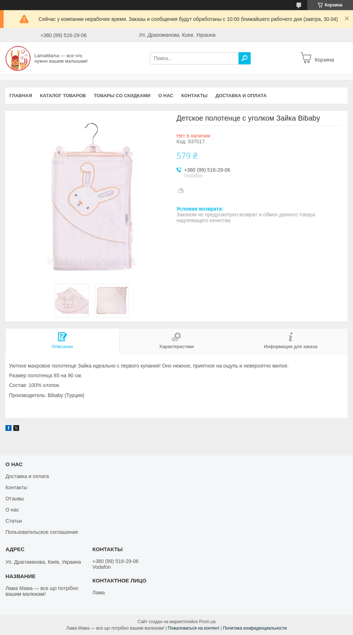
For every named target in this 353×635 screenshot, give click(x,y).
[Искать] (244, 58)
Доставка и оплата (241, 95)
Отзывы (14, 498)
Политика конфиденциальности (255, 628)
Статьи (13, 521)
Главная (20, 95)
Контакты (194, 95)
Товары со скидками (122, 95)
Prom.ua (207, 621)
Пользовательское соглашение (41, 532)
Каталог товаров (63, 95)
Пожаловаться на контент (193, 628)
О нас (166, 95)
